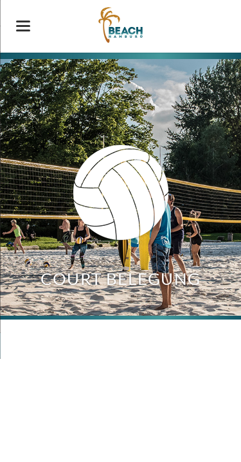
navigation (23, 25)
